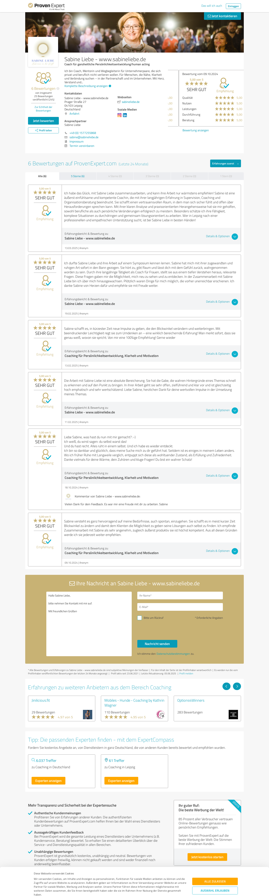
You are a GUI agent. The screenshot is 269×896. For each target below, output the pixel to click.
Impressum (40, 878)
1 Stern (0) (226, 176)
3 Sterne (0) (152, 176)
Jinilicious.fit (41, 700)
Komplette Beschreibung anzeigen (87, 86)
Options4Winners (190, 700)
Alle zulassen (215, 857)
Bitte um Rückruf (153, 618)
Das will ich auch (211, 6)
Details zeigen (160, 889)
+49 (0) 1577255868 (82, 133)
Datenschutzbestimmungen (65, 878)
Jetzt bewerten (43, 120)
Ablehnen (215, 878)
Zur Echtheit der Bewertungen (43, 108)
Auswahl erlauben (215, 866)
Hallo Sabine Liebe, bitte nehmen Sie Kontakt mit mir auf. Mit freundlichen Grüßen (89, 624)
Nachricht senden (157, 643)
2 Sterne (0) (189, 176)
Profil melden (186, 673)
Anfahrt (74, 113)
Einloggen (233, 6)
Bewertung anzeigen (185, 130)
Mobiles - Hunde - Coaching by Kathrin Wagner (134, 703)
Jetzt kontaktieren (222, 15)
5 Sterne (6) (77, 176)
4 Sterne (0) (115, 176)
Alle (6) (42, 176)
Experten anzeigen (48, 780)
